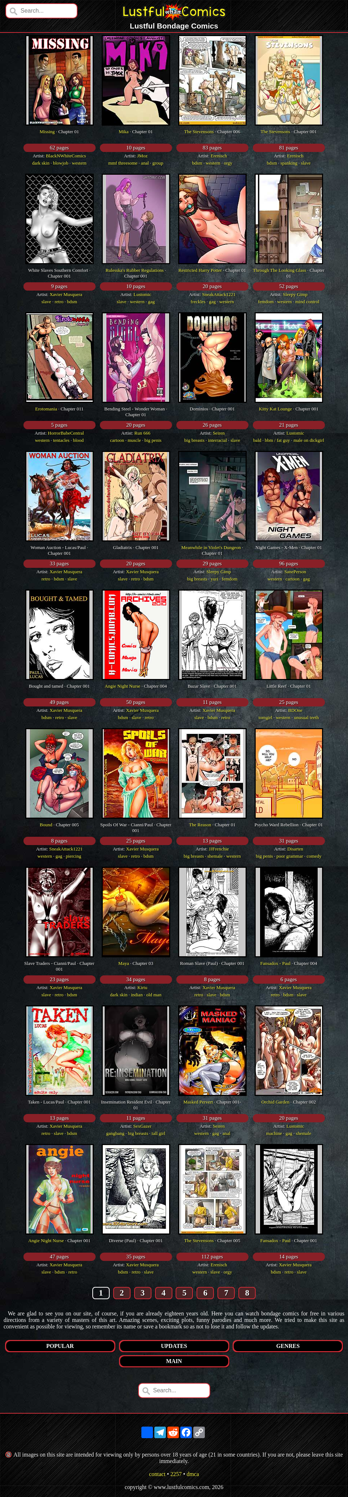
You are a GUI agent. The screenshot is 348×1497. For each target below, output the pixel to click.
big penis (153, 440)
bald (257, 440)
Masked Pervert (198, 1102)
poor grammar (290, 856)
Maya (123, 963)
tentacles (61, 440)
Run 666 (142, 433)
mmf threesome (122, 163)
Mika (123, 131)
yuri (214, 579)
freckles (198, 301)
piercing (74, 856)
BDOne (295, 710)
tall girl (159, 1133)
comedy (314, 856)
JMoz (142, 155)
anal (145, 163)
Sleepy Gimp (295, 294)
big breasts (194, 440)
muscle (134, 440)
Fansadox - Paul (275, 963)
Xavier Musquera (65, 294)
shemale (215, 856)
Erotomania (46, 409)
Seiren (219, 433)
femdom (265, 301)
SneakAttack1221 (218, 294)
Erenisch (219, 155)
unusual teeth (306, 717)
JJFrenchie (219, 849)
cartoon (117, 440)
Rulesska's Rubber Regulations (135, 270)
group (158, 163)
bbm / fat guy (277, 440)
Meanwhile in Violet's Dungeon (211, 547)
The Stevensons (199, 131)
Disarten (295, 849)
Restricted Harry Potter (200, 270)
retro (59, 301)
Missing (47, 131)
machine (274, 1133)
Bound (46, 824)
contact (157, 1474)
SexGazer (142, 1126)
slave (305, 163)
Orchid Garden (275, 1102)
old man (153, 994)
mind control (307, 301)
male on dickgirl (309, 440)
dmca (192, 1474)
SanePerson (295, 571)
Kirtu (142, 987)
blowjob (61, 163)
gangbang (115, 1133)
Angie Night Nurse (122, 686)
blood (78, 440)
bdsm (197, 163)
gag (151, 301)
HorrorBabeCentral (66, 433)
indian (137, 994)
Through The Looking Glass (279, 270)
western (79, 163)
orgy (228, 163)
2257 (176, 1474)
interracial (217, 440)
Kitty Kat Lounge (275, 409)
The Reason (200, 824)
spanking (289, 163)
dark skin (40, 163)
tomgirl (265, 717)
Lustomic (142, 294)
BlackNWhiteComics (66, 155)
